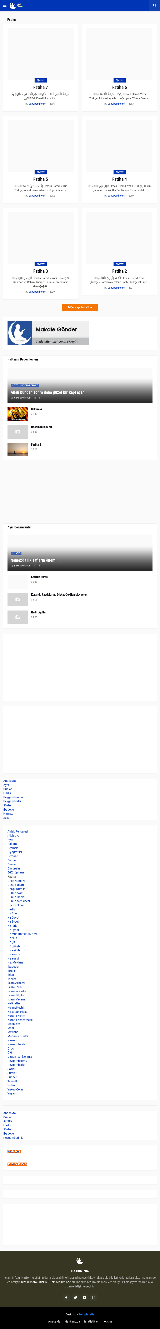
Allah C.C (13, 835)
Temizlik (13, 1081)
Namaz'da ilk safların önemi (33, 560)
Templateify (87, 1314)
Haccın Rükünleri (41, 427)
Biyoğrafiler (15, 852)
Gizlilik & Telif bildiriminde (55, 1282)
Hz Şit (11, 942)
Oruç (11, 1048)
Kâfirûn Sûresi (40, 577)
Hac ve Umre (16, 905)
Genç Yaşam (16, 884)
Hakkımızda (72, 1321)
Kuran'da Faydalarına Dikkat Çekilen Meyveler (59, 595)
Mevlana (13, 1032)
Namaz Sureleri (17, 1044)
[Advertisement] (80, 667)
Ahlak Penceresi (18, 831)
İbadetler (9, 809)
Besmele (13, 848)
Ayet (6, 785)
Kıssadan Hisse (17, 1011)
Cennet (12, 860)
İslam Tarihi (15, 987)
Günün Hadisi (16, 897)
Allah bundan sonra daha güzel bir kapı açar (47, 392)
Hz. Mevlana (16, 962)
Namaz (8, 813)
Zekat (7, 817)
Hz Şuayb (14, 946)
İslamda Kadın (17, 991)
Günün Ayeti (15, 893)
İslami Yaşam (16, 999)
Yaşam (12, 1093)
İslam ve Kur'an (17, 1164)
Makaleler (14, 1024)
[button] (5, 5)
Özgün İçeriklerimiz (20, 1056)
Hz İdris (12, 925)
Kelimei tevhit (16, 1007)
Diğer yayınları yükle (80, 307)
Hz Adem (13, 913)
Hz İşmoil (13, 930)
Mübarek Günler (18, 1036)
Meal (11, 1028)
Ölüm (11, 1052)
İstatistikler (91, 1321)
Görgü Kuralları (17, 889)
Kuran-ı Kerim (16, 1015)
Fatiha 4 (119, 179)
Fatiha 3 (40, 271)
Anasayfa (9, 780)
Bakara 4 (36, 409)
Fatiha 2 (119, 271)
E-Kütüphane (16, 872)
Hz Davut (13, 917)
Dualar (7, 789)
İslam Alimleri (16, 983)
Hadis (7, 793)
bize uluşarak (29, 1282)
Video (11, 1085)
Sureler (12, 1073)
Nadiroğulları (39, 612)
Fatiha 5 (40, 179)
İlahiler (12, 979)
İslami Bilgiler (16, 995)
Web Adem (14, 1151)
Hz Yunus (14, 954)
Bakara (12, 843)
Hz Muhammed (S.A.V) (22, 934)
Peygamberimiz (13, 797)
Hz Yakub (14, 950)
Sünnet (12, 1077)
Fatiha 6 (119, 87)
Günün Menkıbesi (19, 901)
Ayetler (7, 1121)
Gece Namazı (16, 880)
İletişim (107, 1321)
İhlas (11, 974)
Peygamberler (12, 801)
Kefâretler (14, 1003)
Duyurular (14, 868)
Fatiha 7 (40, 87)
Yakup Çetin (15, 1089)
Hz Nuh (12, 938)
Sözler (7, 805)
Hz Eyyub (14, 921)
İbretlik (12, 970)
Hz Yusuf (13, 958)
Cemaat (13, 856)
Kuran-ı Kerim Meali (20, 1020)
